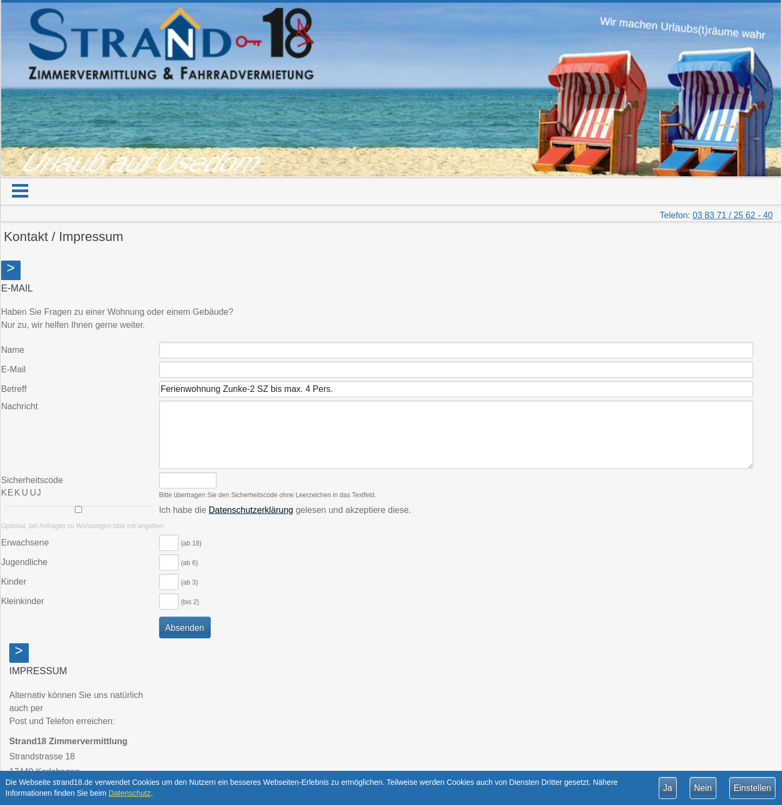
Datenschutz (130, 793)
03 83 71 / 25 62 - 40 (732, 215)
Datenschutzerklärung (251, 510)
